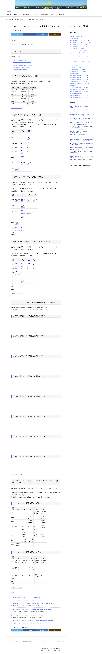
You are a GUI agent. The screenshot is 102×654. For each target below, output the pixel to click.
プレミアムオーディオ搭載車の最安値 (79, 50)
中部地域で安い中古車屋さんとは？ (79, 77)
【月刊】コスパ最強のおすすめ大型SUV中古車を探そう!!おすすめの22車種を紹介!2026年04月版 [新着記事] (32, 620)
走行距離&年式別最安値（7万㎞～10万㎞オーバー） (24, 65)
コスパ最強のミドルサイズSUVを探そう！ (80, 42)
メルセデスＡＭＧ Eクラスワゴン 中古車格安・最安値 (32, 19)
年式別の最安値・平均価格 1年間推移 (21, 67)
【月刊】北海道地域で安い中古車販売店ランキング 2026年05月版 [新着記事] (25, 597)
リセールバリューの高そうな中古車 (79, 56)
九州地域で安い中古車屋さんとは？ (79, 79)
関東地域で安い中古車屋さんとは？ (79, 97)
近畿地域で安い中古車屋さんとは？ (79, 95)
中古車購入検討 (74, 73)
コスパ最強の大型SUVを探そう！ (78, 46)
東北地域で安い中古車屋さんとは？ (79, 91)
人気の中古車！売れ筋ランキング (78, 81)
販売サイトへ (29, 139)
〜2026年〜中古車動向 (76, 36)
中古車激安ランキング (76, 67)
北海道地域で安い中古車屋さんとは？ (79, 83)
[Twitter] (17, 34)
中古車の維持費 (74, 65)
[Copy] (55, 34)
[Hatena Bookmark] (42, 34)
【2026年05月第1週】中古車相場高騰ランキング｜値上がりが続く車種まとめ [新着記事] (28, 615)
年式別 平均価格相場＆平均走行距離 (21, 60)
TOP (8, 19)
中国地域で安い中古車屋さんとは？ (79, 75)
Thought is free (58, 650)
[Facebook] (29, 34)
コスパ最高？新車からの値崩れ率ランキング (81, 48)
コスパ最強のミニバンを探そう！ (78, 44)
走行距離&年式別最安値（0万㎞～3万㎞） (22, 62)
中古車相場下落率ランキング (77, 69)
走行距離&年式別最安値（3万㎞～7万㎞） (22, 64)
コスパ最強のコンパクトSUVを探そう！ (80, 40)
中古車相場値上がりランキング (78, 71)
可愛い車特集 (74, 85)
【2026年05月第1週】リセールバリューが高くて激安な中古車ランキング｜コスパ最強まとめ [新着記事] (31, 603)
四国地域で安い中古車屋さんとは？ (79, 87)
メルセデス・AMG (15, 19)
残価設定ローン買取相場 (76, 93)
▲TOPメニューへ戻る (16, 108)
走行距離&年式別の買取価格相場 (20, 69)
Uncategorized (74, 38)
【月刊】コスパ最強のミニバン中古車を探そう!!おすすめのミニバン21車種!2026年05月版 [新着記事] (31, 609)
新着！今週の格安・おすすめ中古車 (79, 89)
